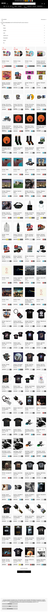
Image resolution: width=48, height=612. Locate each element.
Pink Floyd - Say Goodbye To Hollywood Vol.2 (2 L (29, 495)
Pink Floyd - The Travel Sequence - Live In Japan (6, 560)
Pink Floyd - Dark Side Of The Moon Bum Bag (17, 213)
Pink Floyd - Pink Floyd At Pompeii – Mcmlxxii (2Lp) (17, 257)
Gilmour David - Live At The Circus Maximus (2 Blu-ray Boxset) (6, 149)
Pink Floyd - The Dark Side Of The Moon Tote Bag (29, 213)
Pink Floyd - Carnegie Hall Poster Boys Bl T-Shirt (17, 560)
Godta (10, 606)
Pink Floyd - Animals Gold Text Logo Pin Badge (17, 538)
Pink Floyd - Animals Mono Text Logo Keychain (6, 408)
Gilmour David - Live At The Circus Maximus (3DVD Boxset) (41, 127)
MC (8, 6)
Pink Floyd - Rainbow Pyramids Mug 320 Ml (5, 387)
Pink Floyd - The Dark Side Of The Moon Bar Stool (41, 213)
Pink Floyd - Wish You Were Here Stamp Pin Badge (29, 538)
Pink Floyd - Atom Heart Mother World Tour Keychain (18, 322)
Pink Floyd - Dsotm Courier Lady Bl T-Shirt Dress (29, 322)
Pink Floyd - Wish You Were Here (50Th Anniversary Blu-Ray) (18, 106)
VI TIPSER (25, 7)
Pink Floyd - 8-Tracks (5, 61)
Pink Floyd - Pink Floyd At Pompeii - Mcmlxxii (17, 83)
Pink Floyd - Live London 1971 (6, 473)
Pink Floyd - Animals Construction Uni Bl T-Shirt (17, 387)
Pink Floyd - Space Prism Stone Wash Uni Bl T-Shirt (41, 365)
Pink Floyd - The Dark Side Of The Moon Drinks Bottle (17, 235)
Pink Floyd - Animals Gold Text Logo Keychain (17, 517)
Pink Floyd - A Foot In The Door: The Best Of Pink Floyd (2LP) (29, 192)
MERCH (16, 6)
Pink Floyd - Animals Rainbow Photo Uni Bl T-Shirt (30, 387)
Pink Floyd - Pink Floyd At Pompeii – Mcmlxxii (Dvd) (6, 257)
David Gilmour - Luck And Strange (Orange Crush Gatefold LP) (29, 452)
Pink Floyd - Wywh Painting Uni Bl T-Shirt (41, 473)
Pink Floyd (3, 62)
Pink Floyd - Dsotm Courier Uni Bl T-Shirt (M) (6, 430)
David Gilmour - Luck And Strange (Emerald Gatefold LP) (41, 452)
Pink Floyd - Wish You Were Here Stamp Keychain (29, 517)
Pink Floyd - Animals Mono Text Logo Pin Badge (6, 538)
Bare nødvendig (10, 608)
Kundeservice (40, 6)
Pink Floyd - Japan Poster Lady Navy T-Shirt (41, 343)
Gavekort (34, 6)
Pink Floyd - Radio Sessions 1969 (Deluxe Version (41, 560)
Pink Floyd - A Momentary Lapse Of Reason (6, 192)
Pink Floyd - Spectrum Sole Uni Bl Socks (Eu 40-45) (29, 148)
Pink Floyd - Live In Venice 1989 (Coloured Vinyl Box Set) (6, 84)
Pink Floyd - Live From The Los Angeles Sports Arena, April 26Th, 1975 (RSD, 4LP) (41, 62)
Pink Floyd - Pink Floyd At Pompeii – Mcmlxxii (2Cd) (41, 235)
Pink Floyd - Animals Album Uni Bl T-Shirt (17, 473)
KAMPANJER (29, 6)
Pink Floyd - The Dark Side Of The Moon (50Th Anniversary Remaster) (17, 279)
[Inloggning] (44, 3)
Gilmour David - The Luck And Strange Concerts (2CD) (18, 126)
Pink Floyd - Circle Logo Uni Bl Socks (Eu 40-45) (17, 148)
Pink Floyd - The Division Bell (41, 169)
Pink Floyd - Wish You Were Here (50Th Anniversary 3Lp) (41, 105)
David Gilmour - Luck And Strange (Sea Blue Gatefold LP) (29, 431)
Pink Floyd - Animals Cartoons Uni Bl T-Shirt (17, 343)
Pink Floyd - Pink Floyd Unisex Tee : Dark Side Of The (17, 431)
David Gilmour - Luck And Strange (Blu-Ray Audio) (17, 452)
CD (6, 6)
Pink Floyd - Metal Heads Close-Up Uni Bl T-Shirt (41, 538)
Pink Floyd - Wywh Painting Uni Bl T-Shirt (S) (29, 473)
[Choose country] (42, 4)
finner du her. (37, 602)
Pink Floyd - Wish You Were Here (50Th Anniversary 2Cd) (6, 105)
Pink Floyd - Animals (5, 299)
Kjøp (33, 326)
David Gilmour (39, 432)
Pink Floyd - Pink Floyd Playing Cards (5, 365)
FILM (11, 6)
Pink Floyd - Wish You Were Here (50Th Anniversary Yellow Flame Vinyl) (29, 106)
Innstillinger (10, 603)
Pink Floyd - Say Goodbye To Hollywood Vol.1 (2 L (17, 495)
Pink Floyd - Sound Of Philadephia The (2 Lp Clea (6, 495)
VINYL (4, 6)
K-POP (13, 7)
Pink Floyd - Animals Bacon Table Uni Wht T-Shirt (41, 387)
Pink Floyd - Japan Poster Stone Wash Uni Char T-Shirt (29, 366)
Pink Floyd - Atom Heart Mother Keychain (40, 517)
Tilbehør (19, 6)
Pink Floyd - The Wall (5, 277)
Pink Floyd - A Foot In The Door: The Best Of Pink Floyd (6, 213)
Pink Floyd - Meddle (5, 169)
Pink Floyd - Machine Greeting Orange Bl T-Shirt (6, 517)
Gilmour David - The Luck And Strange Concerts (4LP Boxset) (29, 127)
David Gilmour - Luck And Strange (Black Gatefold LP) (6, 452)
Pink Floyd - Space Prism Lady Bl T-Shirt (29, 343)
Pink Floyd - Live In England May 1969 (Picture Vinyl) (17, 365)
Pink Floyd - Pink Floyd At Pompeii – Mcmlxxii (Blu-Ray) (29, 236)
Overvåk (10, 87)
